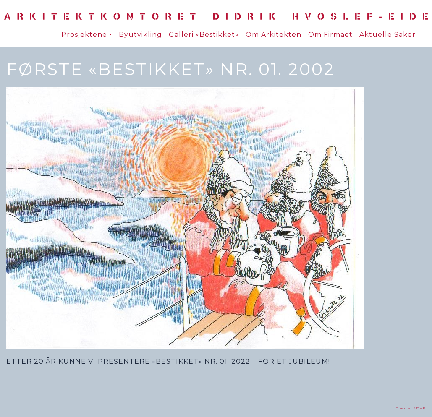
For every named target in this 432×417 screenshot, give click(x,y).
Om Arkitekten (273, 35)
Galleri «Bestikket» (204, 35)
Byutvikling (140, 35)
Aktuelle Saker (387, 35)
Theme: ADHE (411, 408)
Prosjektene (84, 35)
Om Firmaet (330, 35)
